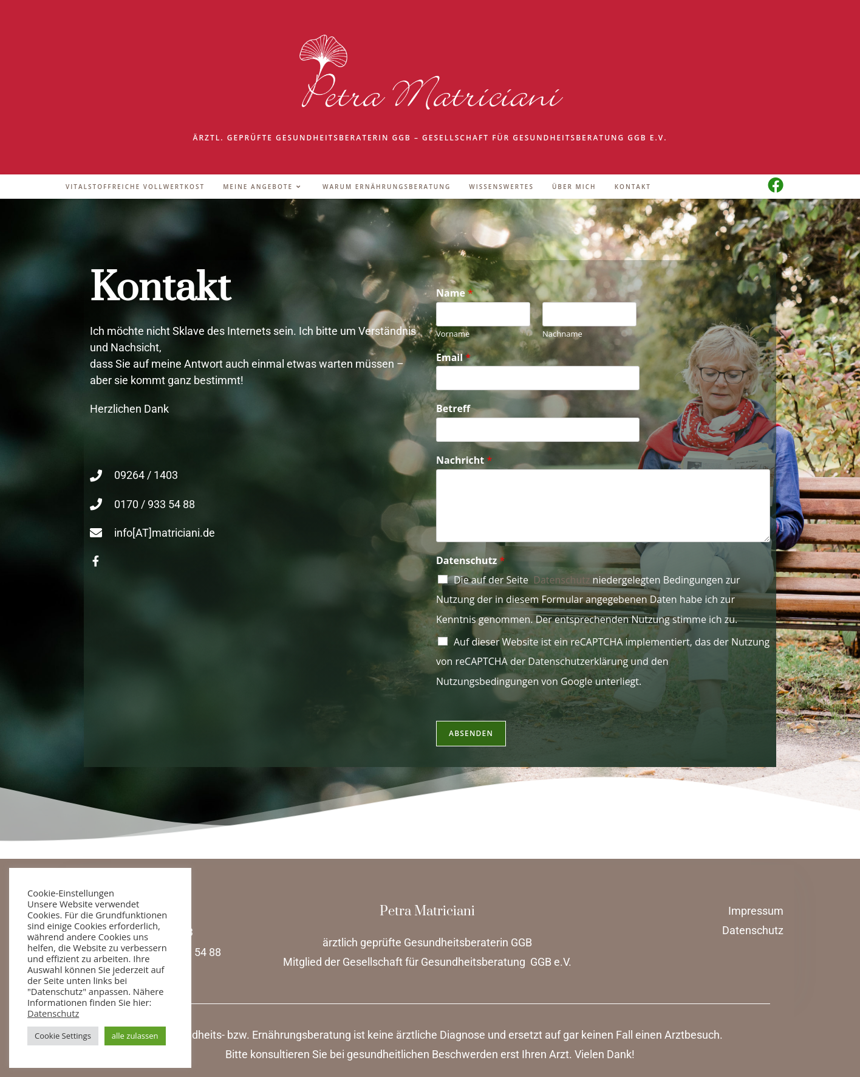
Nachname (562, 334)
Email (453, 357)
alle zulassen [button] (135, 1035)
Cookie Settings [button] (63, 1035)
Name (454, 293)
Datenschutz (470, 560)
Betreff (453, 408)
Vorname (452, 334)
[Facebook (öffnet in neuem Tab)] (775, 185)
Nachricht (464, 460)
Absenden (471, 733)
